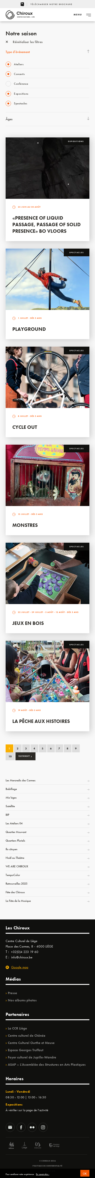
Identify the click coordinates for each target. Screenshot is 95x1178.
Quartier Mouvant (16, 832)
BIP (7, 815)
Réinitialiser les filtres (24, 42)
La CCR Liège (17, 1028)
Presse (12, 993)
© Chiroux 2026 (47, 1161)
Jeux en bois (28, 623)
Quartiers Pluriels (15, 840)
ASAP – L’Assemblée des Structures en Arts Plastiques (47, 1064)
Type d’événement (18, 52)
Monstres (25, 525)
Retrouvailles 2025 (16, 883)
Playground (29, 329)
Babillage (11, 789)
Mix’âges (11, 797)
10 (10, 756)
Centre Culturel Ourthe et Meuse (31, 1043)
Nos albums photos (22, 1000)
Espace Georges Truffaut (25, 1050)
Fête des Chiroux (15, 892)
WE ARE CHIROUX (17, 866)
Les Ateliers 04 (14, 823)
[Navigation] (77, 14)
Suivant (25, 756)
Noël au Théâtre (15, 858)
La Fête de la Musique (18, 901)
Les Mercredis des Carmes (20, 780)
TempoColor (13, 875)
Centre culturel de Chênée (26, 1035)
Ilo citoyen (11, 849)
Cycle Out (24, 427)
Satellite (10, 806)
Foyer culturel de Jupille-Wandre (32, 1057)
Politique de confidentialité (47, 1166)
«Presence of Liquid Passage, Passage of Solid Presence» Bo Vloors (46, 224)
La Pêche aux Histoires (41, 721)
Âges (9, 119)
